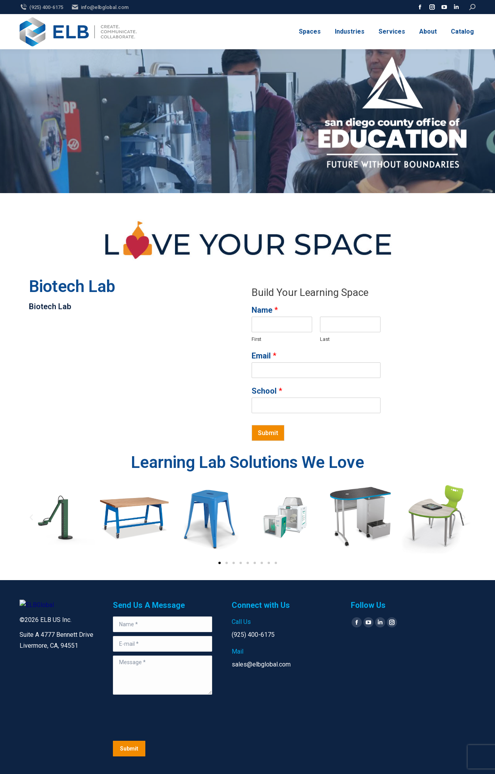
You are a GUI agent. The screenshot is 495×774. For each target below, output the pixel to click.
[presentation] (172, 717)
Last (325, 339)
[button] (31, 517)
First (256, 339)
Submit (268, 433)
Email (264, 355)
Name (265, 310)
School (267, 391)
